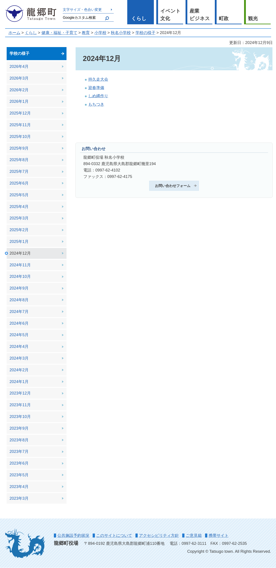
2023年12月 (20, 393)
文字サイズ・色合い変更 (82, 9)
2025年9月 (19, 148)
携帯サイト (219, 535)
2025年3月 (19, 218)
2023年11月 (20, 405)
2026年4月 (19, 66)
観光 (253, 18)
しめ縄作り (98, 96)
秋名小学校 (121, 32)
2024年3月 (19, 358)
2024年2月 (19, 370)
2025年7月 (19, 171)
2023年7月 (19, 451)
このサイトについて (114, 535)
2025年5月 (19, 195)
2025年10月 (20, 136)
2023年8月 (19, 440)
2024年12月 (20, 253)
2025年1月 (19, 241)
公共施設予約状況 (73, 535)
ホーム (14, 32)
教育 (86, 32)
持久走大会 (98, 79)
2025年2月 (19, 230)
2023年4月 (19, 486)
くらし (139, 18)
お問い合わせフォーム (172, 186)
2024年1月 (19, 381)
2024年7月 (19, 311)
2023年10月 (20, 416)
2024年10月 (20, 276)
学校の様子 (145, 32)
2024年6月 (19, 323)
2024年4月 (19, 346)
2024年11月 (20, 265)
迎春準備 (96, 88)
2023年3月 (19, 498)
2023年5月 (19, 475)
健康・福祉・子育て (59, 32)
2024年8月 (19, 300)
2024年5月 (19, 335)
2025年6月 (19, 183)
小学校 (100, 32)
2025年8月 (19, 160)
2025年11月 (20, 125)
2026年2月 (19, 90)
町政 (224, 18)
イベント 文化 (170, 14)
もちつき (96, 104)
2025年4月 (19, 206)
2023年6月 (19, 463)
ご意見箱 (194, 535)
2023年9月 (19, 428)
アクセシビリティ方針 (159, 535)
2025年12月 (20, 113)
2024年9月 (19, 288)
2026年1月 (19, 101)
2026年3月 (19, 78)
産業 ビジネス (200, 14)
